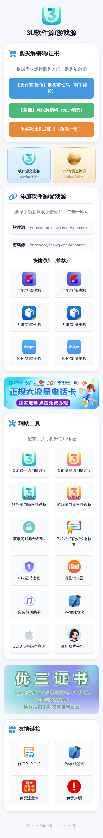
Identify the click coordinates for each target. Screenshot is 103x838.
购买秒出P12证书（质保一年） (51, 129)
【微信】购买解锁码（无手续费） (52, 110)
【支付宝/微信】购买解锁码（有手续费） (51, 88)
